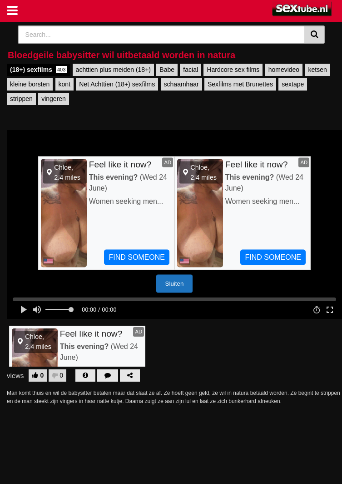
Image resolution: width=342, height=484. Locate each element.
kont (64, 84)
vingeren (53, 98)
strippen (21, 98)
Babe (166, 69)
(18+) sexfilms (38, 69)
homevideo (284, 69)
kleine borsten (30, 84)
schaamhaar (181, 84)
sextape (293, 84)
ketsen (317, 69)
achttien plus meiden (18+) (113, 69)
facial (190, 69)
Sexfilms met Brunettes (240, 84)
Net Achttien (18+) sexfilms (117, 84)
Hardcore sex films (233, 69)
